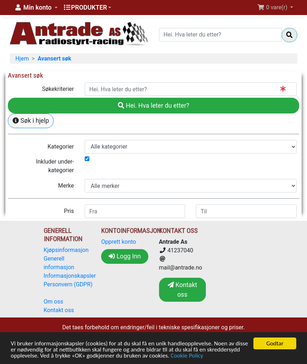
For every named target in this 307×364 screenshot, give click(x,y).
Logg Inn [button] (125, 256)
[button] (35, 7)
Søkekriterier (58, 89)
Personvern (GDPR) (68, 284)
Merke (66, 185)
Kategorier (61, 146)
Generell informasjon (59, 263)
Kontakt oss (59, 310)
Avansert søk (54, 58)
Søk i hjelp (31, 120)
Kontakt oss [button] (182, 289)
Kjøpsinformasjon (66, 250)
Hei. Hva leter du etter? (153, 105)
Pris (69, 211)
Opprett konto (118, 241)
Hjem (22, 58)
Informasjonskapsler (70, 275)
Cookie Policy (186, 356)
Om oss (53, 301)
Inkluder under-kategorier (55, 166)
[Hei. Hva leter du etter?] (220, 35)
